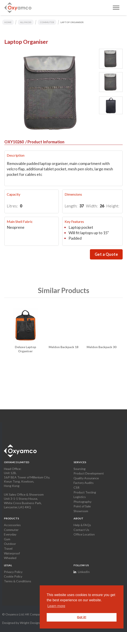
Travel (8, 548)
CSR (76, 487)
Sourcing (80, 469)
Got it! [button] (81, 617)
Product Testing (85, 492)
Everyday (10, 534)
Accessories (12, 525)
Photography (82, 501)
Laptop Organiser (72, 22)
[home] (17, 7)
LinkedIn (84, 572)
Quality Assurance (86, 478)
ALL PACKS (25, 22)
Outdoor (10, 544)
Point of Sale (82, 506)
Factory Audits (84, 483)
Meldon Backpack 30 (101, 347)
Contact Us (81, 530)
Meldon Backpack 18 (63, 347)
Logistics (80, 497)
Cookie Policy (13, 576)
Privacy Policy (13, 572)
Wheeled (10, 558)
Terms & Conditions (17, 581)
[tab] (111, 59)
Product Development (89, 473)
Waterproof (12, 553)
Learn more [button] (56, 606)
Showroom (81, 511)
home (8, 22)
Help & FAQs (82, 525)
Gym (7, 539)
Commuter (11, 530)
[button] (116, 7)
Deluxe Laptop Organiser (25, 349)
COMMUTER (47, 22)
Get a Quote (106, 254)
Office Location (84, 534)
